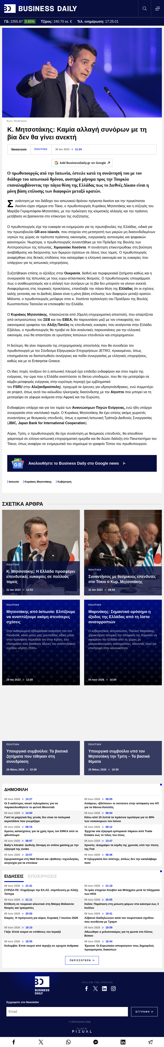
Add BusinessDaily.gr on (86, 163)
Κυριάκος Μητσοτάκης (38, 481)
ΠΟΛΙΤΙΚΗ (41, 149)
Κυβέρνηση (64, 481)
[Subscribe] (143, 1011)
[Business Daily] (42, 985)
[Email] (67, 1011)
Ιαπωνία (14, 481)
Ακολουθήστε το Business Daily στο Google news (68, 463)
